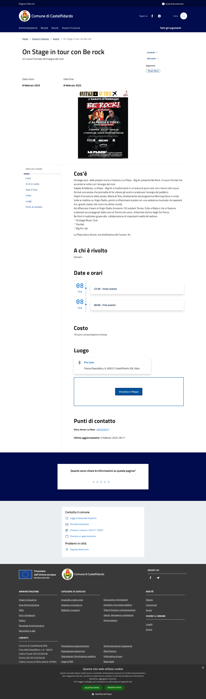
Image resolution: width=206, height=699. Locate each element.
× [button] (203, 668)
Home (25, 39)
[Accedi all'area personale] (172, 3)
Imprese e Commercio (71, 605)
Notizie (149, 600)
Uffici (21, 610)
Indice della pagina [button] (34, 169)
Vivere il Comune (40, 39)
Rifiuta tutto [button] (114, 687)
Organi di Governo (27, 600)
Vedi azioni (153, 58)
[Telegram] (158, 16)
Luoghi (149, 624)
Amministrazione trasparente (118, 646)
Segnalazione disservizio (73, 651)
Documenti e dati (27, 630)
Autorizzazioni (110, 620)
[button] (103, 694)
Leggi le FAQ (67, 661)
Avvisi (149, 610)
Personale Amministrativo (31, 625)
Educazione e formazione (116, 599)
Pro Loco (89, 362)
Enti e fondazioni (27, 615)
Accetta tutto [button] (92, 688)
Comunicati (151, 605)
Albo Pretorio (110, 651)
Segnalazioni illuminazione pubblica (78, 656)
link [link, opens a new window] (130, 682)
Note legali (109, 661)
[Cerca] (183, 15)
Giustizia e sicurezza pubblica (118, 605)
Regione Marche (27, 3)
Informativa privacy (113, 656)
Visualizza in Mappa (129, 391)
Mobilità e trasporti (70, 610)
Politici (22, 620)
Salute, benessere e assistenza (118, 615)
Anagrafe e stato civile (72, 600)
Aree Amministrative (29, 605)
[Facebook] (151, 16)
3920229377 (102, 429)
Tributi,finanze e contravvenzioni (119, 610)
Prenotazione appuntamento (75, 646)
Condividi (153, 52)
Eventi (56, 39)
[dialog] (103, 682)
